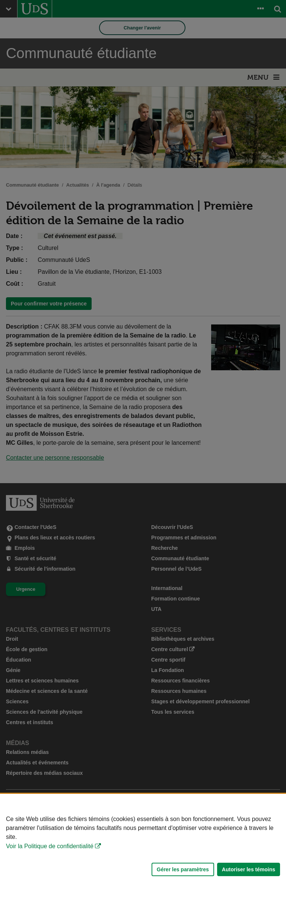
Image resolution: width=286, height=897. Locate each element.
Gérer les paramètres (183, 869)
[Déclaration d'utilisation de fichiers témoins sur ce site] (143, 845)
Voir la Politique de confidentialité (49, 846)
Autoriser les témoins (248, 869)
